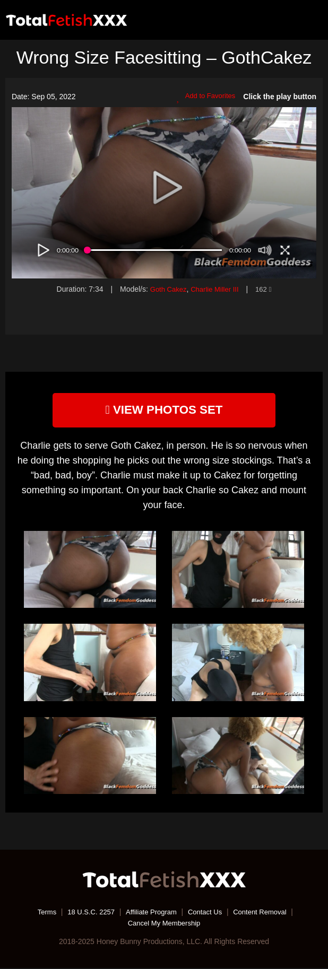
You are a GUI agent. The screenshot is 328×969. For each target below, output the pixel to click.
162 (266, 289)
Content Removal (266, 913)
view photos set (164, 410)
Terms (39, 913)
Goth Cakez (166, 289)
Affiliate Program (150, 913)
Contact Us (207, 913)
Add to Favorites (203, 97)
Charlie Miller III (215, 289)
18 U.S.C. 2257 (86, 913)
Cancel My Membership (164, 924)
